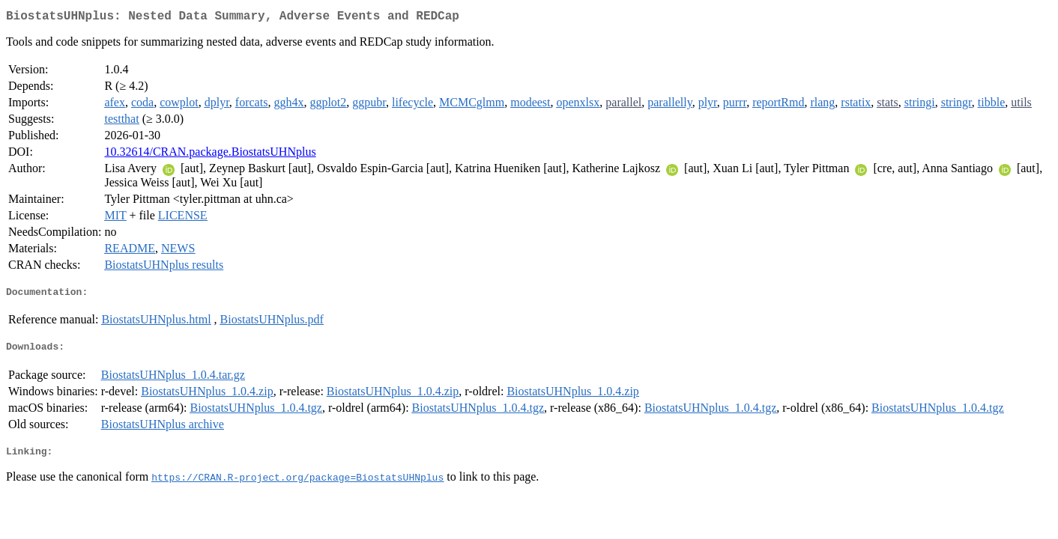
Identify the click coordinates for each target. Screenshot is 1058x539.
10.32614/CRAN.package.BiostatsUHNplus (209, 154)
